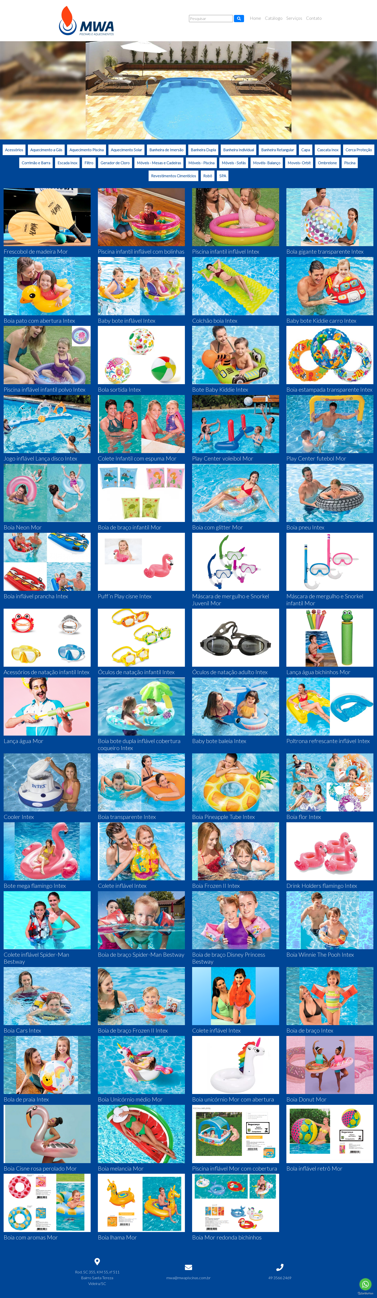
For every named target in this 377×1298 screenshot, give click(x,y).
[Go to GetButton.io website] (365, 1293)
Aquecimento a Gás (46, 149)
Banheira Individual (238, 149)
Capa (305, 149)
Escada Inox (67, 162)
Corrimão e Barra (36, 162)
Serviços (294, 18)
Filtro (88, 162)
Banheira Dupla (203, 149)
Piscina (349, 162)
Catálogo (274, 18)
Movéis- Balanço (266, 162)
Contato (314, 18)
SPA (222, 175)
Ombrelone (327, 162)
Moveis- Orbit (299, 162)
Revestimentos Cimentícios (173, 175)
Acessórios (14, 149)
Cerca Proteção (359, 149)
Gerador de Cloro (115, 162)
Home (255, 18)
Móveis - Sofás (234, 162)
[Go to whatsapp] (365, 1284)
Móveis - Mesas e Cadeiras (159, 162)
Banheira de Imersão (166, 149)
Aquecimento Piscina (86, 149)
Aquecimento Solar (126, 149)
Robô (207, 175)
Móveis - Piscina (201, 162)
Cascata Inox (327, 149)
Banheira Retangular (277, 149)
